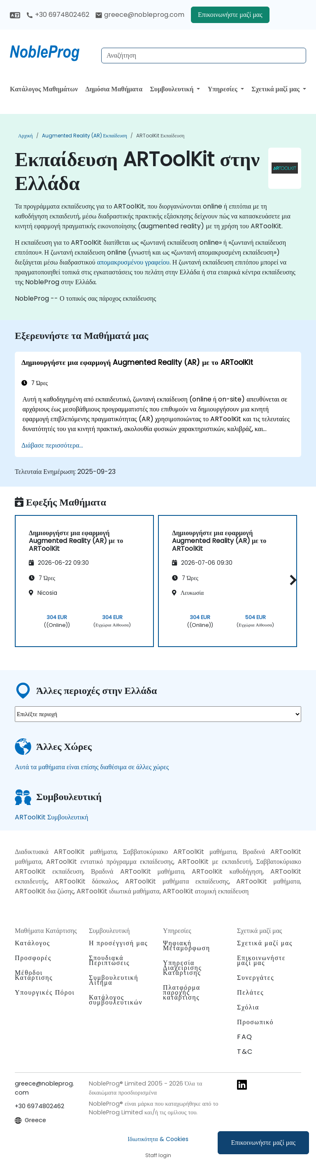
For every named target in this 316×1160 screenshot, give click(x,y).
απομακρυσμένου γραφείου (133, 262)
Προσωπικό (255, 1022)
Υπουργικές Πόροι (44, 992)
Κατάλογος (32, 943)
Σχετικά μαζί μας (276, 89)
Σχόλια (248, 1007)
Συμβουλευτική (172, 89)
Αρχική (25, 135)
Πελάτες (250, 992)
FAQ (245, 1037)
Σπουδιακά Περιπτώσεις (109, 960)
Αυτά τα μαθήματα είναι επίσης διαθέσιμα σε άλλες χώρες (92, 767)
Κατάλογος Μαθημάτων (44, 89)
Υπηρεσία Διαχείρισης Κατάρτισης (182, 967)
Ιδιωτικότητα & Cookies (158, 1139)
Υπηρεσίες (223, 89)
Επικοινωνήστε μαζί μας (263, 1142)
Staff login (158, 1155)
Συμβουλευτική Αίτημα (113, 980)
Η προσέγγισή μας (118, 943)
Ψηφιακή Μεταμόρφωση (186, 945)
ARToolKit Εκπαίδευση (160, 135)
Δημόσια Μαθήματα (114, 89)
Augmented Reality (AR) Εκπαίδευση (84, 135)
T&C (245, 1051)
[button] (291, 580)
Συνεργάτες (255, 977)
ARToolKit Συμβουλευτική (51, 817)
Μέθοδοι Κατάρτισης (34, 975)
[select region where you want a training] (158, 714)
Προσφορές (33, 958)
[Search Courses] (203, 55)
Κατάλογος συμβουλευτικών (115, 1000)
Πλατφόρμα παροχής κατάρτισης (181, 992)
